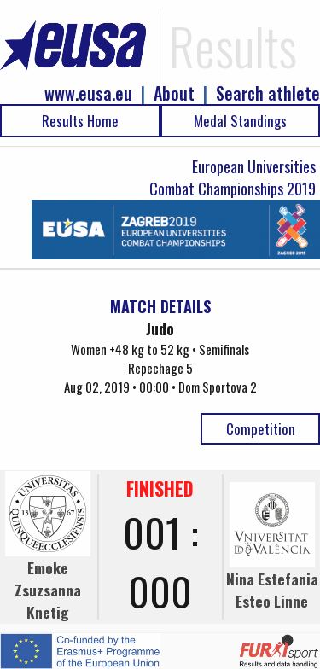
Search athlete (268, 93)
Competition (260, 428)
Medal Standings (240, 120)
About (174, 93)
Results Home (80, 120)
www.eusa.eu (88, 93)
